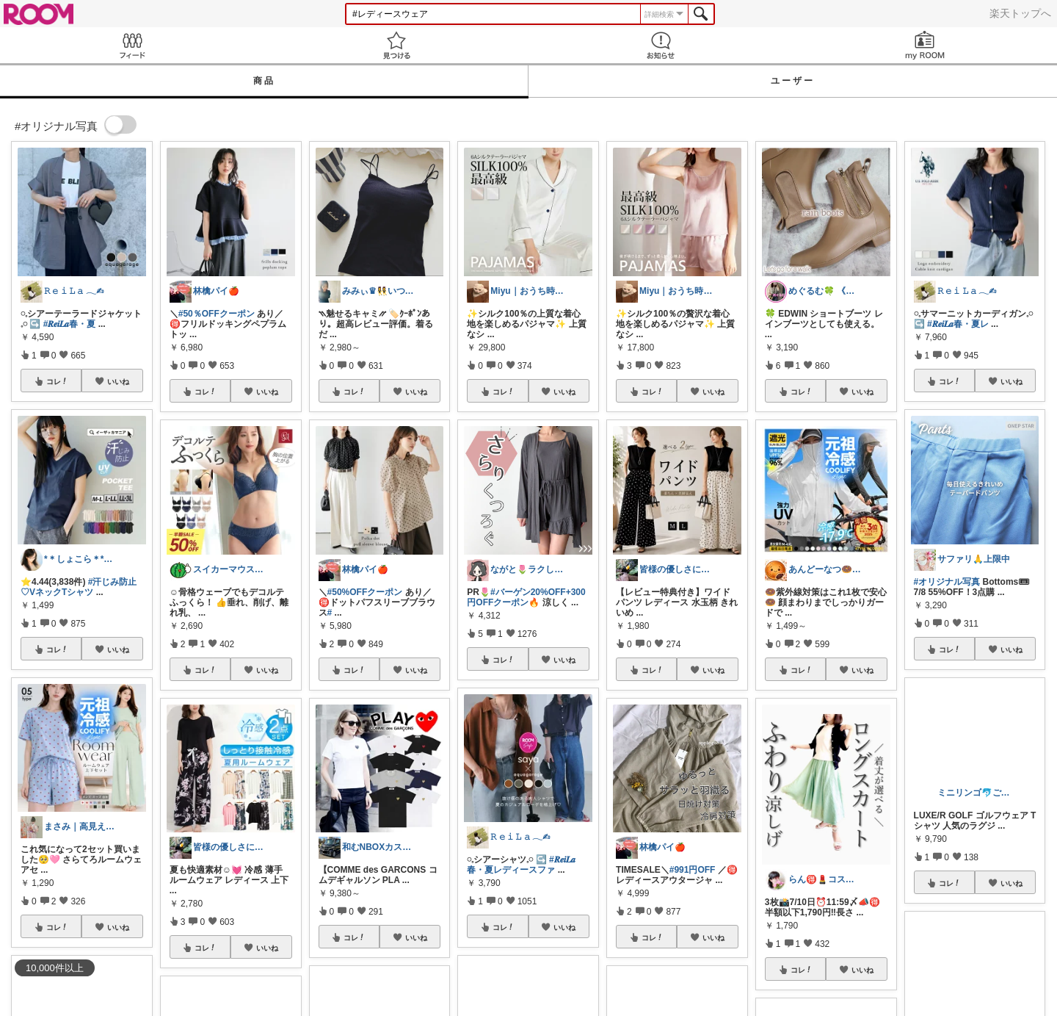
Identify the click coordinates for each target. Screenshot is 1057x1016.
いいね (118, 381)
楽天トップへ (1020, 13)
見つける (396, 45)
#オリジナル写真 (947, 582)
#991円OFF (692, 870)
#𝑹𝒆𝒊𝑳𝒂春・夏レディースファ (521, 864)
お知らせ (660, 45)
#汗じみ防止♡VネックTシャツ (79, 587)
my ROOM (925, 45)
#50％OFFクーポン (216, 314)
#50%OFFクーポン (365, 592)
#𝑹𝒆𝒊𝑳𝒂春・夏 (69, 324)
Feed (132, 45)
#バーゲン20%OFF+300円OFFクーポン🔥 (526, 597)
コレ (57, 381)
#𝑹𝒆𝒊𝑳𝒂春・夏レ (958, 324)
